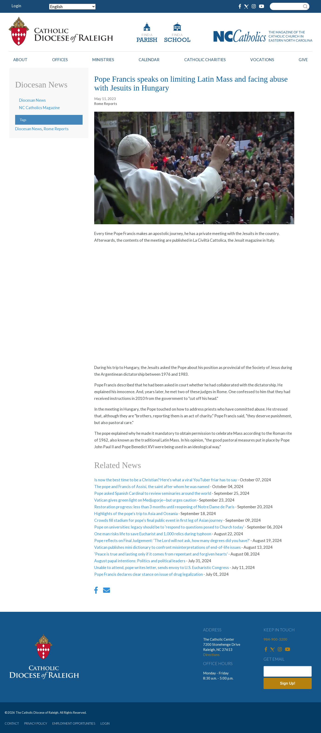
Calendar (149, 59)
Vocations (262, 59)
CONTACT (12, 723)
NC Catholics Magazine (39, 107)
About (20, 59)
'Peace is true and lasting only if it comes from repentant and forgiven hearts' (161, 554)
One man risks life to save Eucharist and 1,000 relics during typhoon (152, 533)
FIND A (147, 35)
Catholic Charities (205, 59)
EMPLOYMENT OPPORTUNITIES (73, 723)
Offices (60, 59)
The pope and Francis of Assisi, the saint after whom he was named (151, 486)
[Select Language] (72, 7)
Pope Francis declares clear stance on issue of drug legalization (148, 574)
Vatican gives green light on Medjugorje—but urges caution (145, 500)
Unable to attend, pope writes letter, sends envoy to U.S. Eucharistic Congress (161, 567)
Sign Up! (287, 683)
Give (303, 59)
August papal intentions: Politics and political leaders (139, 560)
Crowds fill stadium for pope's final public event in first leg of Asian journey (158, 520)
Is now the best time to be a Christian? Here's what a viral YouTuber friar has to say (165, 479)
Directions (211, 655)
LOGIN (105, 723)
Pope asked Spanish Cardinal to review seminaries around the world (152, 493)
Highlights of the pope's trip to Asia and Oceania (136, 513)
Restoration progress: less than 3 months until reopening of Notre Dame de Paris (164, 506)
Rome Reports (56, 128)
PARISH (147, 40)
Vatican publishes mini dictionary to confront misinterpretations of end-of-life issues (167, 547)
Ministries (103, 59)
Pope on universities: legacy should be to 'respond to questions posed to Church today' (169, 527)
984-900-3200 (275, 639)
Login (16, 5)
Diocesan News (32, 100)
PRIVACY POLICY (35, 723)
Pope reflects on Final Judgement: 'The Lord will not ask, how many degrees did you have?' (172, 540)
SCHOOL (177, 40)
